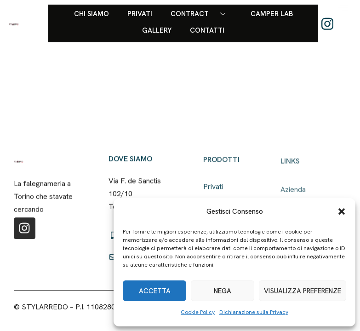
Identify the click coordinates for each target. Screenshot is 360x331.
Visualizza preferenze (302, 291)
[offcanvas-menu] (343, 21)
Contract (201, 13)
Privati (139, 13)
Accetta (155, 291)
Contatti (207, 30)
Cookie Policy (198, 312)
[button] (341, 211)
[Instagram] (327, 23)
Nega (222, 291)
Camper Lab (272, 13)
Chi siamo (91, 13)
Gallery (156, 30)
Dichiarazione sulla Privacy (253, 312)
